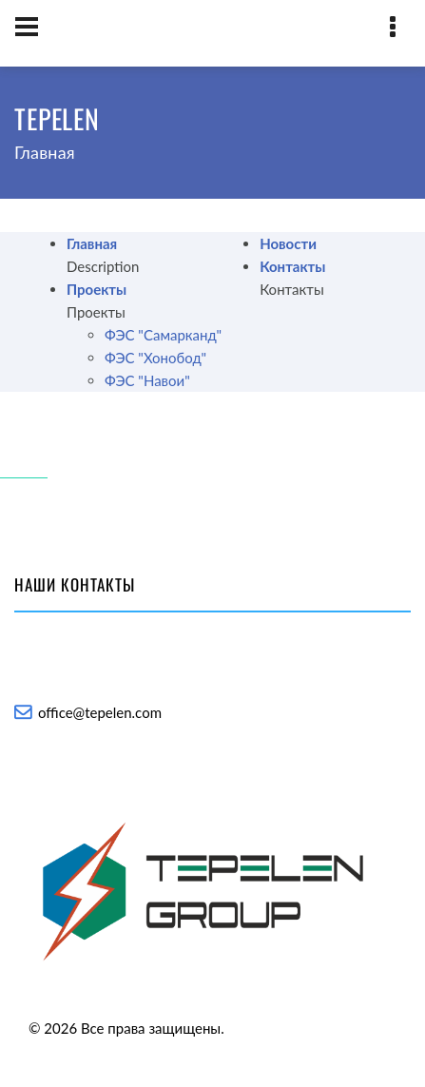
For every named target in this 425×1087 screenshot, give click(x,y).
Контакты (292, 266)
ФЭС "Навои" (147, 380)
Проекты (96, 289)
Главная (92, 243)
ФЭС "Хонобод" (155, 357)
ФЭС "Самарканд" (163, 334)
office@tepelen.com (100, 712)
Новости (288, 243)
